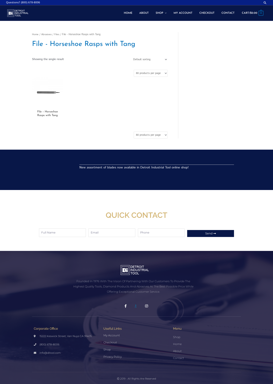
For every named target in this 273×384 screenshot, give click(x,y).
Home (35, 32)
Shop (107, 348)
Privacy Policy (112, 355)
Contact (178, 357)
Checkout (110, 341)
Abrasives (46, 32)
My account (111, 334)
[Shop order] (148, 57)
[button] (265, 3)
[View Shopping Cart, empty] (252, 12)
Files (57, 32)
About (177, 350)
